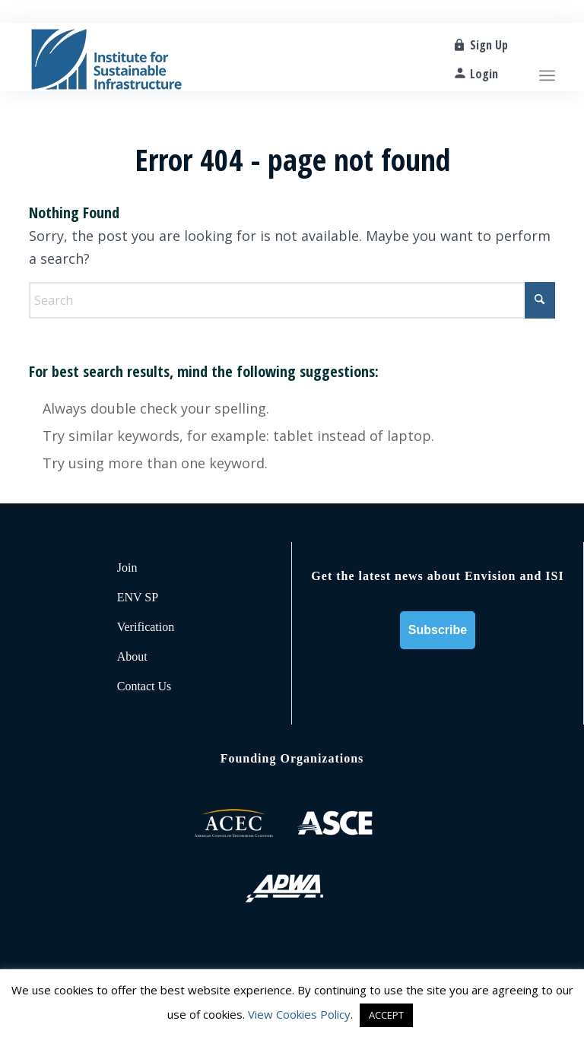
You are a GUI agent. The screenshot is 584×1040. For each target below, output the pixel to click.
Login (484, 73)
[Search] (291, 300)
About (132, 656)
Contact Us (144, 686)
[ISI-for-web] (106, 57)
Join (127, 567)
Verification (146, 626)
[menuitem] (547, 57)
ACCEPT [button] (386, 1015)
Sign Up (489, 44)
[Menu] (547, 57)
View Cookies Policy (299, 1014)
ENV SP (137, 597)
